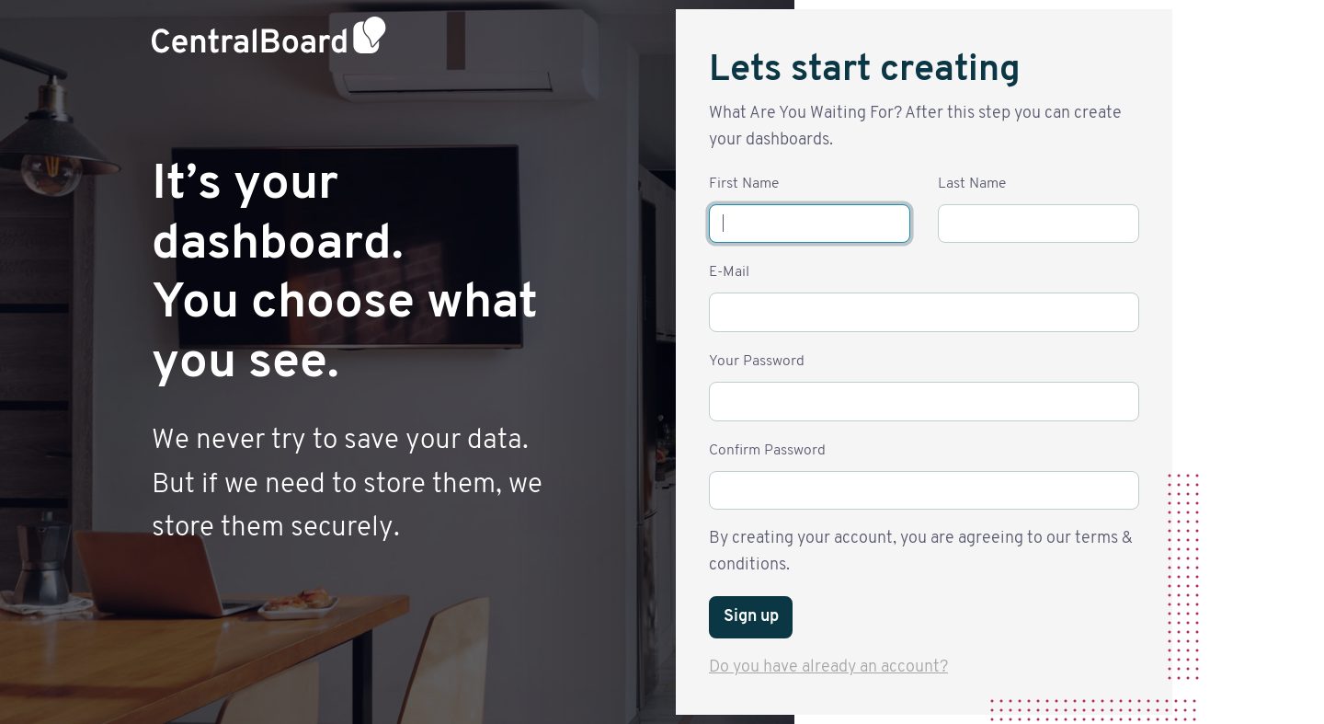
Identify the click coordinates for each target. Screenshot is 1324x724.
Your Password (757, 361)
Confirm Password (767, 450)
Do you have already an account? (828, 667)
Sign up (751, 617)
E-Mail (729, 272)
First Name (744, 184)
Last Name (972, 184)
